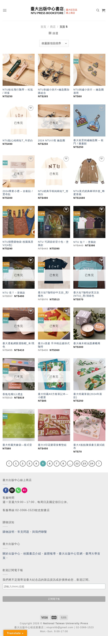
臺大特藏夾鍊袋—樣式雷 (17, 444)
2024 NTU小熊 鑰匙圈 (51, 140)
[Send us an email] (12, 490)
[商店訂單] (54, 43)
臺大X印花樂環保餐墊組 (52, 444)
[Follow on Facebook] (6, 490)
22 (77, 463)
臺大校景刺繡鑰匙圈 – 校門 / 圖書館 (88, 142)
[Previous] (9, 463)
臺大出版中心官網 (71, 553)
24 (91, 463)
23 (84, 463)
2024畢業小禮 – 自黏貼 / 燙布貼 (18, 193)
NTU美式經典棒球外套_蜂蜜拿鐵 (89, 193)
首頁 (43, 26)
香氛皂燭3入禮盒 (13, 394)
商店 (53, 26)
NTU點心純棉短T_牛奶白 (18, 140)
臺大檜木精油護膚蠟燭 (86, 343)
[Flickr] (24, 490)
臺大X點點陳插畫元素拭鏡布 (89, 446)
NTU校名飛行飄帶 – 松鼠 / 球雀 (18, 91)
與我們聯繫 (39, 531)
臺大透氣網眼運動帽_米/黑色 (19, 345)
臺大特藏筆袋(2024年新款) (87, 396)
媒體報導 (50, 553)
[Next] (99, 463)
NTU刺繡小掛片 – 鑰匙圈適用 (88, 91)
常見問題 (23, 531)
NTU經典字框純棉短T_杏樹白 (53, 193)
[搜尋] (97, 10)
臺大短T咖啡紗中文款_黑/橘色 (53, 294)
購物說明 (8, 531)
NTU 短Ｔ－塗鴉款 (84, 242)
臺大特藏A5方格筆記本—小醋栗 (53, 396)
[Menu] (5, 10)
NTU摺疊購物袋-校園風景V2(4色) (18, 243)
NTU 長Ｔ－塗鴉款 (14, 292)
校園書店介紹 (32, 553)
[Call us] (18, 490)
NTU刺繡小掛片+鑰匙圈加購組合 (53, 91)
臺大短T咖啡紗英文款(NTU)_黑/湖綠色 (86, 294)
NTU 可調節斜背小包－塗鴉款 (53, 243)
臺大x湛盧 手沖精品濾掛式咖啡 (54, 345)
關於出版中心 (11, 553)
